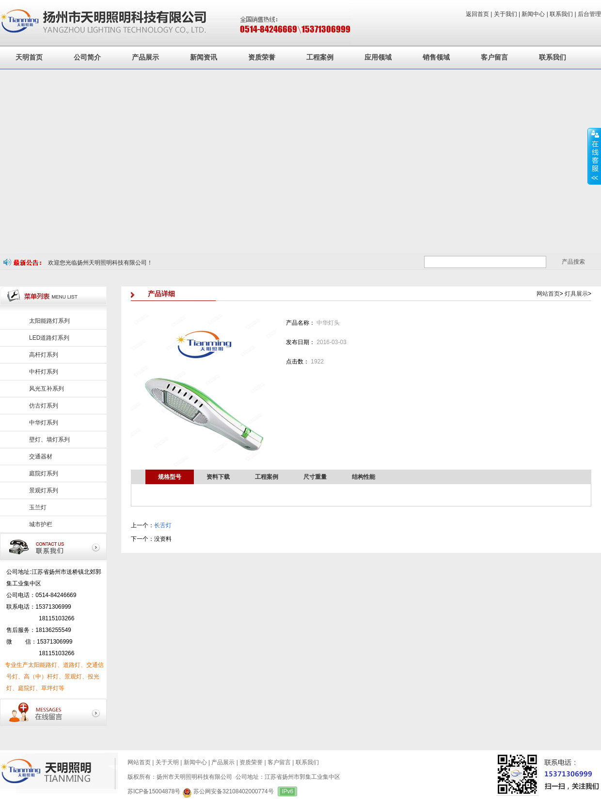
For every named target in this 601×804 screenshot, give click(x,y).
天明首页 (29, 57)
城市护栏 (40, 524)
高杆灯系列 (43, 354)
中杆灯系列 (43, 371)
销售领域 (436, 57)
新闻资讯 (203, 57)
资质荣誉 (261, 57)
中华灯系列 (43, 422)
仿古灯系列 (43, 405)
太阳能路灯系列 (49, 320)
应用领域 (378, 57)
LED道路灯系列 (49, 337)
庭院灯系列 (43, 473)
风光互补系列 (46, 388)
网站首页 (548, 293)
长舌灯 (163, 525)
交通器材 (40, 456)
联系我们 (552, 57)
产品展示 (145, 57)
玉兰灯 (38, 507)
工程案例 (319, 57)
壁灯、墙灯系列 (49, 439)
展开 (594, 156)
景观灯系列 (43, 490)
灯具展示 (576, 293)
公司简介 (87, 57)
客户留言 (494, 57)
